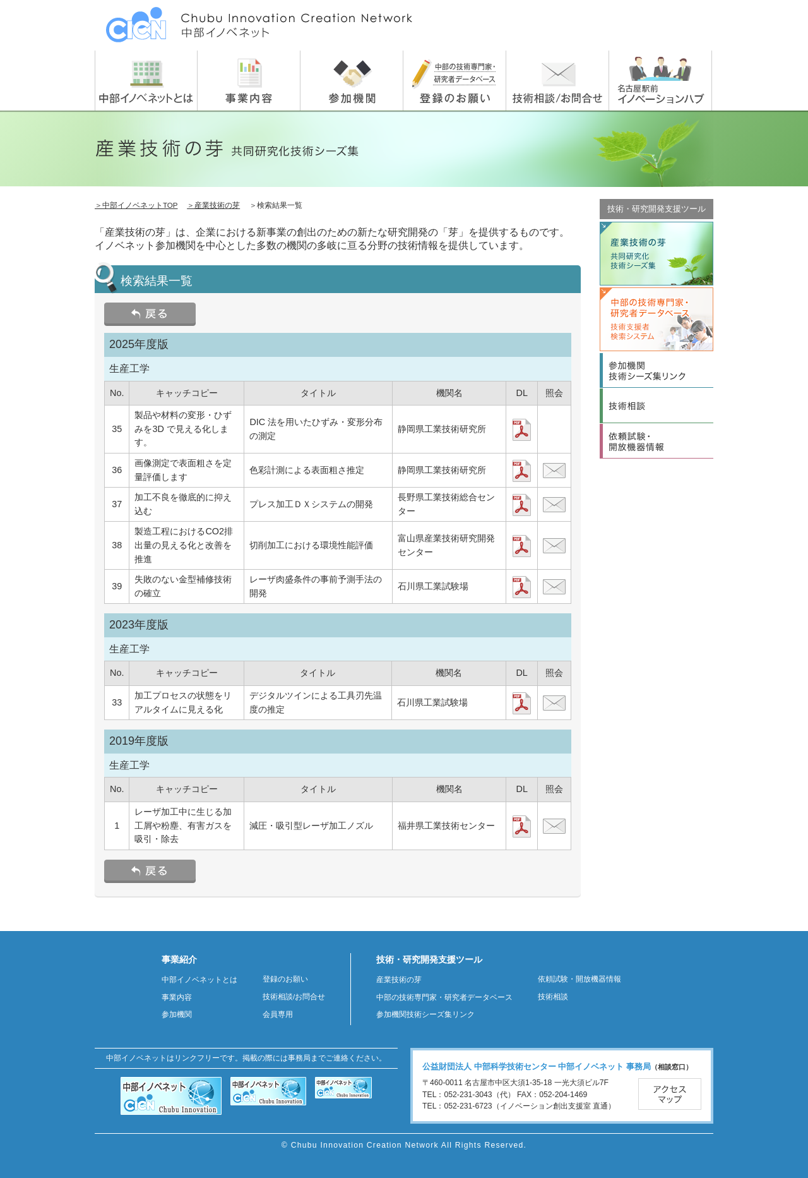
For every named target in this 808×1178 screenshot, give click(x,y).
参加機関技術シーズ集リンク (425, 1014)
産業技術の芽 (399, 979)
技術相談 (553, 997)
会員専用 (278, 1014)
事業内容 (177, 997)
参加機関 (177, 1014)
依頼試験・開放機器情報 (579, 979)
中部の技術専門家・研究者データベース (444, 997)
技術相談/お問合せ (294, 997)
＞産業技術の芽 (213, 205)
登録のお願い (285, 979)
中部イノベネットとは (199, 979)
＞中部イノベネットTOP (136, 205)
